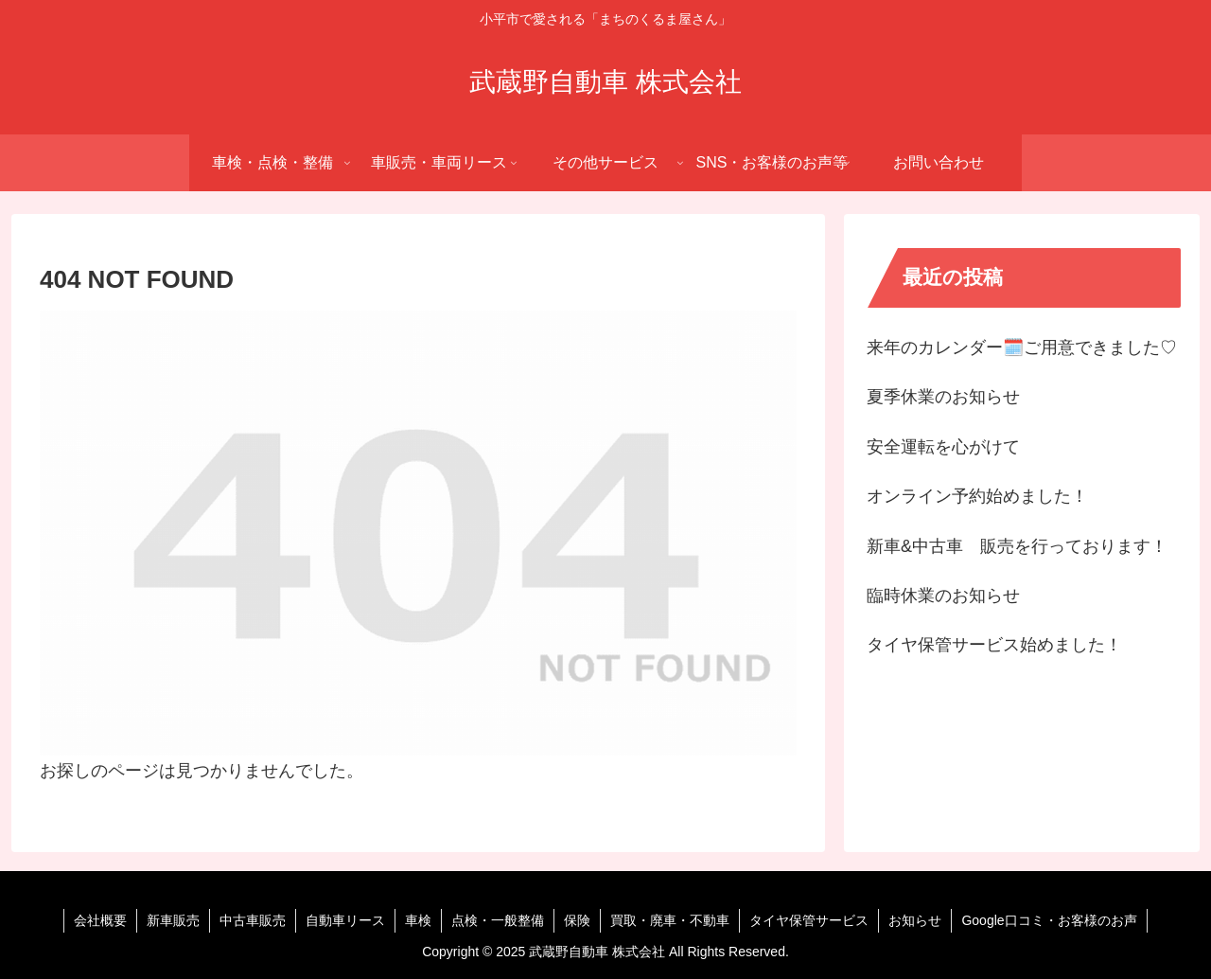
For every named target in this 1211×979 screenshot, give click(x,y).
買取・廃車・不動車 (669, 920)
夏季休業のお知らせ (943, 396)
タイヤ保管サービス (809, 920)
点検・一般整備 (497, 920)
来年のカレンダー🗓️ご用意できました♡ (1022, 347)
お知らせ (914, 920)
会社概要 (100, 920)
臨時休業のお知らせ (943, 595)
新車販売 (173, 920)
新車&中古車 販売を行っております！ (1017, 546)
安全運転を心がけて (943, 446)
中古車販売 (252, 920)
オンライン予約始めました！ (977, 496)
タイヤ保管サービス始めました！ (994, 644)
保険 (577, 920)
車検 (418, 920)
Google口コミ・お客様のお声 (1048, 920)
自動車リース (345, 920)
